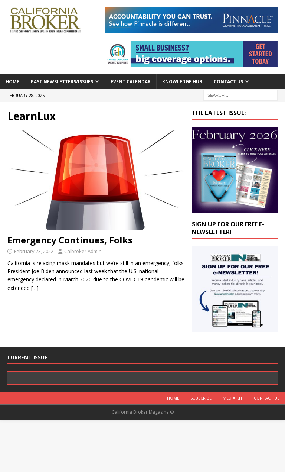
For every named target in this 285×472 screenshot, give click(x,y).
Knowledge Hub (182, 81)
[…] (35, 287)
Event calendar (131, 81)
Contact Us (228, 81)
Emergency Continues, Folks (69, 240)
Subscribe (201, 450)
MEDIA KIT (233, 450)
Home (12, 81)
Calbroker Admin (83, 251)
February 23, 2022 (33, 251)
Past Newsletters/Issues (62, 81)
